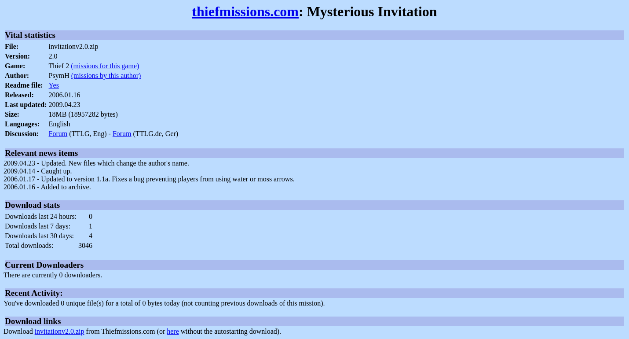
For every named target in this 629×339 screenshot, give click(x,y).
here (173, 331)
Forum (58, 133)
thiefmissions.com (245, 11)
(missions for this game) (105, 66)
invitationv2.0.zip (59, 331)
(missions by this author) (106, 75)
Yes (54, 85)
